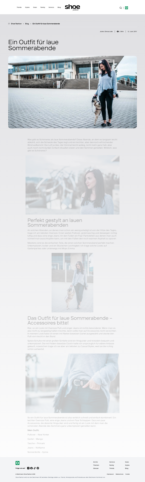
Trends (19, 7)
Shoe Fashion (16, 23)
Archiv (95, 462)
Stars (35, 7)
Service (51, 7)
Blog (59, 7)
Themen (96, 465)
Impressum (110, 474)
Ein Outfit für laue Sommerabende (46, 23)
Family (43, 7)
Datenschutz (119, 474)
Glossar (96, 468)
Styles (27, 7)
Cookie (127, 474)
